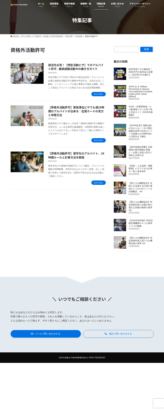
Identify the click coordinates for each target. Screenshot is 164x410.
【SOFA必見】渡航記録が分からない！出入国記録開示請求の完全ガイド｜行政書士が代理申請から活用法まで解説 (140, 131)
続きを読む (98, 94)
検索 (146, 49)
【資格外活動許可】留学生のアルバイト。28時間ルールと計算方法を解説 (76, 155)
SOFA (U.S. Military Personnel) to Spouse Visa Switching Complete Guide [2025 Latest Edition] (140, 91)
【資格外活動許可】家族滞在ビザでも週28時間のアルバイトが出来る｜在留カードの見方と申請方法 (76, 111)
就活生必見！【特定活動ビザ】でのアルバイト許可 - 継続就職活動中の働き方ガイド (76, 67)
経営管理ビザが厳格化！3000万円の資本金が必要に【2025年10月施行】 (141, 72)
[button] (46, 334)
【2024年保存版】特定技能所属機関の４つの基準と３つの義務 (141, 223)
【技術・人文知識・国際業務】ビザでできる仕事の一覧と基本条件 (140, 168)
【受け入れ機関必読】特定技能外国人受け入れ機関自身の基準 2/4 (140, 241)
